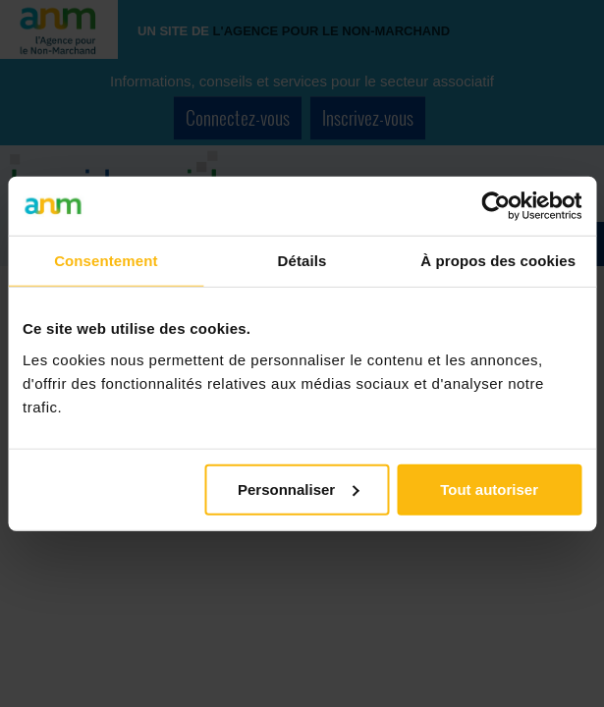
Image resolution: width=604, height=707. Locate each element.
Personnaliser (298, 488)
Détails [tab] (302, 260)
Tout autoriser (489, 488)
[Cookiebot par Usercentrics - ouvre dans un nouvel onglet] (495, 206)
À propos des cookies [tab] (498, 260)
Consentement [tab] (105, 260)
